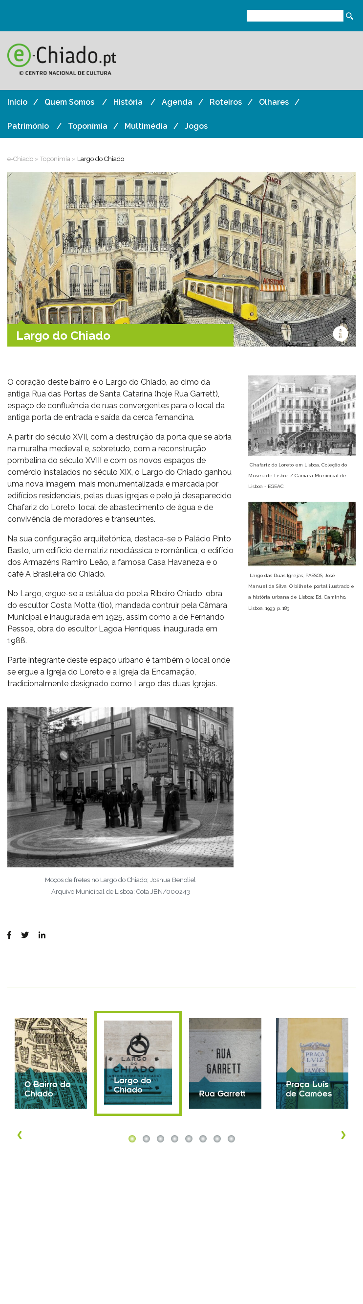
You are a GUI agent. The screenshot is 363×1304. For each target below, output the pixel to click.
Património (28, 126)
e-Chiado (20, 159)
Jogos (196, 126)
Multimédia (146, 126)
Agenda (177, 102)
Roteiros (226, 102)
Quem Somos (69, 102)
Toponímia (87, 126)
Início (17, 102)
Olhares (274, 102)
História (128, 102)
